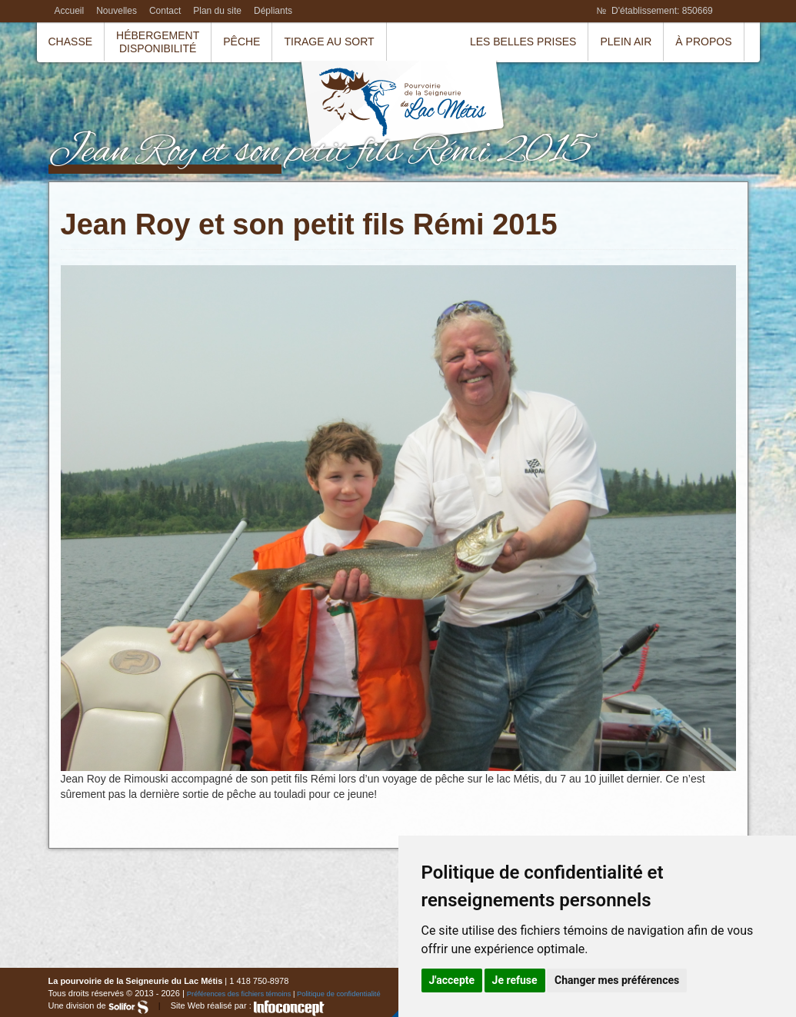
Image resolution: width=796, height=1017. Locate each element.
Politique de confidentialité (339, 994)
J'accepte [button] (452, 980)
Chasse (70, 41)
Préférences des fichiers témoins (239, 994)
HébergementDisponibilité (157, 42)
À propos (703, 41)
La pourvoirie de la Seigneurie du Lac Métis (402, 108)
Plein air (625, 41)
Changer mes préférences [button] (617, 980)
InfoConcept (289, 1008)
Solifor (128, 1007)
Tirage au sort (329, 41)
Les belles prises (523, 41)
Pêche (241, 41)
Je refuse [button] (515, 980)
